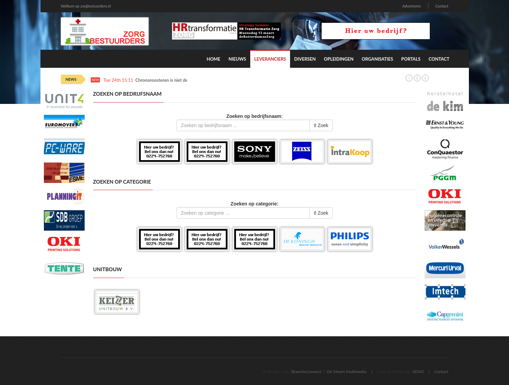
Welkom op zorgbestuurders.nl (86, 6)
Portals (410, 59)
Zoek (321, 125)
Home (213, 59)
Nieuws (237, 59)
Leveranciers (270, 59)
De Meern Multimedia (347, 371)
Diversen (305, 59)
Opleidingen (338, 59)
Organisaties (377, 59)
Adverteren (411, 6)
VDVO (418, 371)
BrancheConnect (306, 371)
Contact (441, 6)
